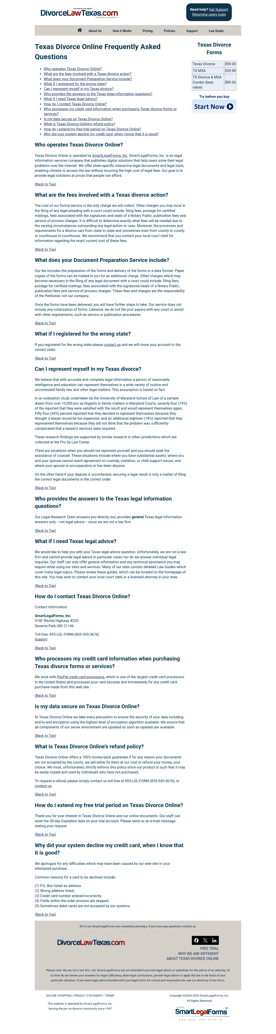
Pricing (148, 31)
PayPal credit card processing (80, 677)
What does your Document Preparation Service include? (88, 79)
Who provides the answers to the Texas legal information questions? (98, 94)
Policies (169, 31)
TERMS (109, 995)
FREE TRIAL (209, 948)
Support (192, 31)
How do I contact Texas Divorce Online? (75, 104)
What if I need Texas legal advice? (70, 99)
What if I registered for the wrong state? (75, 84)
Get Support (218, 9)
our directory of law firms (208, 980)
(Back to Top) (45, 184)
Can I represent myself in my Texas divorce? (79, 89)
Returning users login (209, 14)
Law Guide (216, 31)
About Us (95, 31)
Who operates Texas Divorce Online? (73, 69)
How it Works (122, 31)
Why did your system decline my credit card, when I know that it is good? (101, 134)
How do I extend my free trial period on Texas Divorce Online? (92, 129)
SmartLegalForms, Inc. (110, 155)
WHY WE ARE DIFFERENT (198, 954)
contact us (112, 345)
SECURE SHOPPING (59, 995)
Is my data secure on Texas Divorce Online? (78, 119)
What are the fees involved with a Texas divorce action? (87, 74)
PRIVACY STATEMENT (88, 995)
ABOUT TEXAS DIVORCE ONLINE (193, 958)
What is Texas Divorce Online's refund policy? (79, 124)
